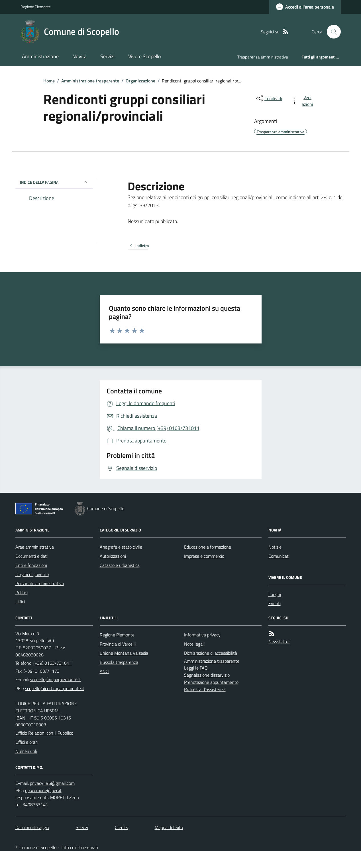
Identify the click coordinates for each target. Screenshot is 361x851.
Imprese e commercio (204, 556)
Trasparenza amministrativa (262, 57)
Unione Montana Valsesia (124, 653)
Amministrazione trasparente (90, 80)
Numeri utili (26, 751)
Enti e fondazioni (31, 565)
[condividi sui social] (268, 98)
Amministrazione (40, 56)
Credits (121, 827)
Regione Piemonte (36, 7)
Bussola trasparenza (119, 662)
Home (49, 80)
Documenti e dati (31, 556)
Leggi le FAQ (196, 667)
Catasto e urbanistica (120, 565)
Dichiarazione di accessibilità (210, 653)
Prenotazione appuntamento (211, 682)
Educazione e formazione (207, 546)
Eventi (274, 603)
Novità (79, 56)
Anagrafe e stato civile (121, 546)
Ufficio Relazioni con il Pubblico (44, 732)
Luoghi (274, 594)
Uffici (20, 601)
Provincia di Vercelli (118, 643)
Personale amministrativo (39, 583)
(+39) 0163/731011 (52, 663)
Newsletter (279, 641)
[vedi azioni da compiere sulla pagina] (303, 101)
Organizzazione (140, 80)
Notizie (275, 546)
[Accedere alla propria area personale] (305, 7)
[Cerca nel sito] (331, 32)
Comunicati (278, 556)
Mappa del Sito (169, 827)
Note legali (194, 643)
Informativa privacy (202, 634)
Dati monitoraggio (32, 827)
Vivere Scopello (144, 56)
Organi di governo (32, 574)
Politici (21, 592)
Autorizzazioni (113, 556)
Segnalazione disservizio (207, 675)
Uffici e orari (26, 742)
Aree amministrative (34, 546)
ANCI (104, 671)
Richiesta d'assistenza (205, 689)
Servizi (107, 56)
